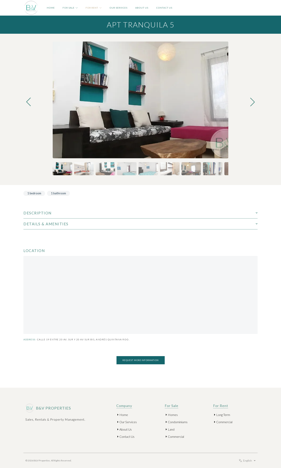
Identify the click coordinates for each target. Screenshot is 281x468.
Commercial (176, 436)
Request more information (141, 360)
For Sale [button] (70, 7)
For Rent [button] (93, 7)
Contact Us (164, 7)
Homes (173, 415)
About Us (141, 7)
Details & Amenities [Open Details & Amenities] (140, 224)
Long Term (223, 415)
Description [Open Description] (140, 213)
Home (51, 7)
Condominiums (178, 422)
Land (171, 429)
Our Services (118, 7)
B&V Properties (47, 408)
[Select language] (248, 460)
